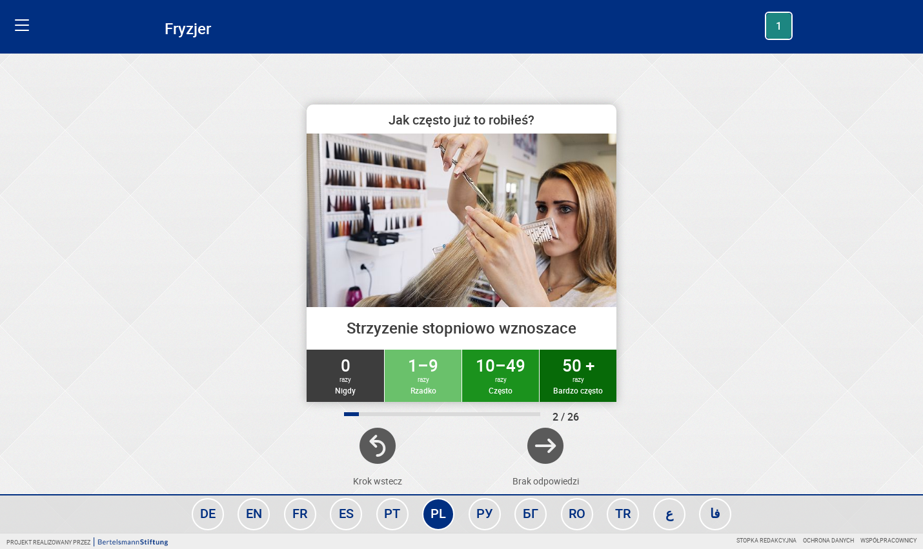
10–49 (500, 374)
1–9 (423, 374)
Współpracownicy (888, 540)
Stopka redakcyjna (766, 540)
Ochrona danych (828, 540)
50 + (578, 374)
